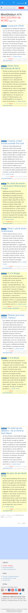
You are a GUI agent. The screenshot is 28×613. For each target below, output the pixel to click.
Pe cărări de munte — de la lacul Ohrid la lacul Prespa (13, 186)
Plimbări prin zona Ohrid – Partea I (12, 316)
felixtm (11, 103)
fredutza (10, 59)
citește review (17, 56)
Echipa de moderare (8, 567)
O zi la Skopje (13, 273)
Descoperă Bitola (7, 393)
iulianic (9, 306)
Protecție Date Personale (9, 578)
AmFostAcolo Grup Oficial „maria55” (10, 593)
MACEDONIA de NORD (10, 8)
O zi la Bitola (13, 357)
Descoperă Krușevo (7, 178)
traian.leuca (9, 221)
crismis (11, 266)
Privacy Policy (6, 580)
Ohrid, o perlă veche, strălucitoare (14, 229)
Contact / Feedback (8, 565)
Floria (11, 176)
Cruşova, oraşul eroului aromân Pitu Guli (12, 142)
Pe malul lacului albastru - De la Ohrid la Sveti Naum (12, 430)
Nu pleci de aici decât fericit (13, 474)
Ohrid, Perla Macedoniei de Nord (10, 67)
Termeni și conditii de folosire (11, 576)
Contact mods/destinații (9, 569)
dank (11, 509)
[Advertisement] (14, 123)
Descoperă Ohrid (7, 60)
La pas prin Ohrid (15, 25)
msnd (11, 351)
